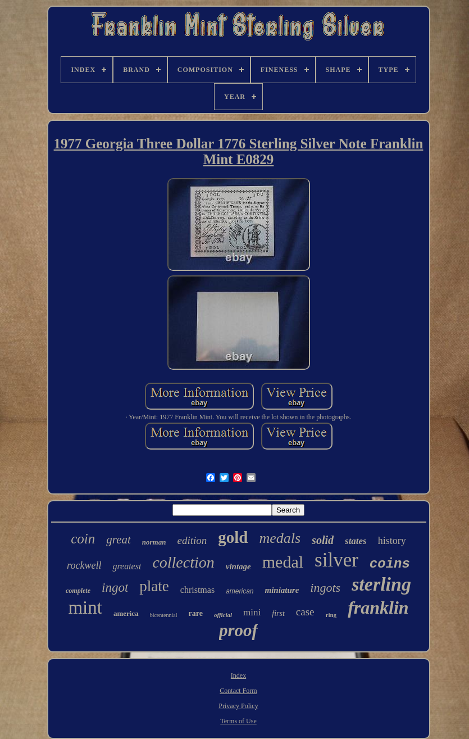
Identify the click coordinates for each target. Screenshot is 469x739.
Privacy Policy (238, 706)
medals (279, 538)
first (278, 613)
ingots (325, 588)
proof (238, 630)
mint (85, 607)
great (118, 539)
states (356, 541)
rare (196, 613)
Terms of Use (238, 721)
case (305, 612)
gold (233, 537)
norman (154, 542)
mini (252, 612)
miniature (282, 590)
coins (390, 564)
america (126, 613)
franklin (378, 607)
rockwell (84, 565)
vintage (238, 566)
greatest (126, 566)
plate (154, 586)
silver (336, 560)
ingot (115, 588)
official (223, 614)
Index (238, 675)
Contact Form (238, 691)
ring (331, 614)
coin (83, 538)
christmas (197, 590)
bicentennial (163, 615)
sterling (381, 584)
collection (183, 562)
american (239, 591)
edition (192, 540)
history (392, 540)
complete (78, 591)
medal (282, 561)
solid (323, 540)
